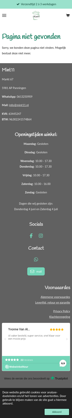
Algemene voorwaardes (55, 297)
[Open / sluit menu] (4, 15)
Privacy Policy (61, 311)
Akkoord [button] (56, 412)
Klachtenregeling (59, 317)
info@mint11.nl (19, 105)
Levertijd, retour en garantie (52, 302)
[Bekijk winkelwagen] (68, 15)
